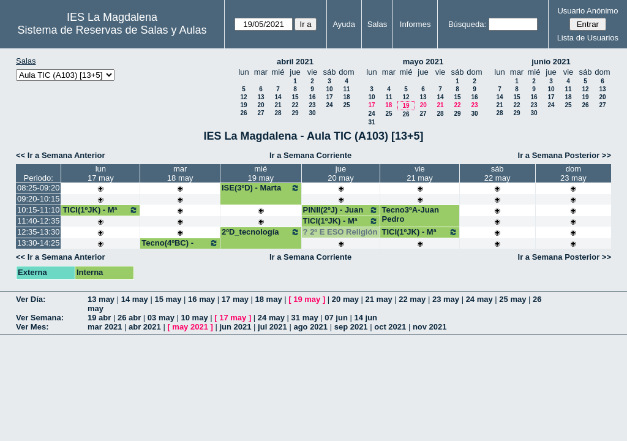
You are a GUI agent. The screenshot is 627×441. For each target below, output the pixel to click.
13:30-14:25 (38, 242)
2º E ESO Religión (343, 231)
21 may (379, 299)
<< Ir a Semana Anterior (60, 155)
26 (243, 113)
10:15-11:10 (38, 209)
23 (312, 105)
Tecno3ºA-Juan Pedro (409, 214)
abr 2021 (145, 326)
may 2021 (190, 326)
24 (329, 105)
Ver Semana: (40, 317)
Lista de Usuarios (587, 37)
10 (329, 89)
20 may (345, 299)
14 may (134, 299)
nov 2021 (430, 326)
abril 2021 (295, 61)
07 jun (336, 317)
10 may (194, 317)
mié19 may (260, 173)
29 (294, 113)
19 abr (99, 317)
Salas (377, 24)
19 (243, 105)
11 (346, 89)
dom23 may (573, 173)
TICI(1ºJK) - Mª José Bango (100, 214)
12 (243, 97)
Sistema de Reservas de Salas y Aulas (111, 30)
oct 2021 (390, 326)
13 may (101, 299)
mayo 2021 (423, 61)
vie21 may (420, 173)
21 (277, 105)
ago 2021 (310, 326)
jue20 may (341, 173)
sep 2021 (351, 326)
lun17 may (101, 173)
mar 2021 (105, 326)
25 (346, 105)
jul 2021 (272, 326)
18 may (268, 299)
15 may (167, 299)
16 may (201, 299)
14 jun (365, 317)
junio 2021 (551, 61)
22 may (412, 299)
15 (294, 97)
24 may (479, 299)
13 (260, 97)
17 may (235, 299)
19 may (306, 299)
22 (294, 105)
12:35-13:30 (38, 231)
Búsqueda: (467, 24)
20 (260, 105)
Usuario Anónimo (587, 10)
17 (329, 97)
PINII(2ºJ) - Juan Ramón (341, 214)
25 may (512, 299)
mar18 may (180, 173)
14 (277, 97)
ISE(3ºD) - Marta (261, 188)
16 (312, 97)
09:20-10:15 (38, 198)
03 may (161, 317)
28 (277, 113)
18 (346, 97)
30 (312, 113)
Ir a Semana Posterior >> (564, 155)
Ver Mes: (32, 326)
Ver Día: (30, 299)
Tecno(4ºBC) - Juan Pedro (180, 247)
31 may (304, 317)
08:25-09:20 (38, 187)
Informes (415, 24)
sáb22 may (497, 173)
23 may (445, 299)
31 (371, 122)
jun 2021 (235, 326)
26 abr (129, 317)
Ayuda (343, 24)
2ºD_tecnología (261, 232)
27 (260, 113)
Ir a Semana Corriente (310, 155)
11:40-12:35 (38, 220)
